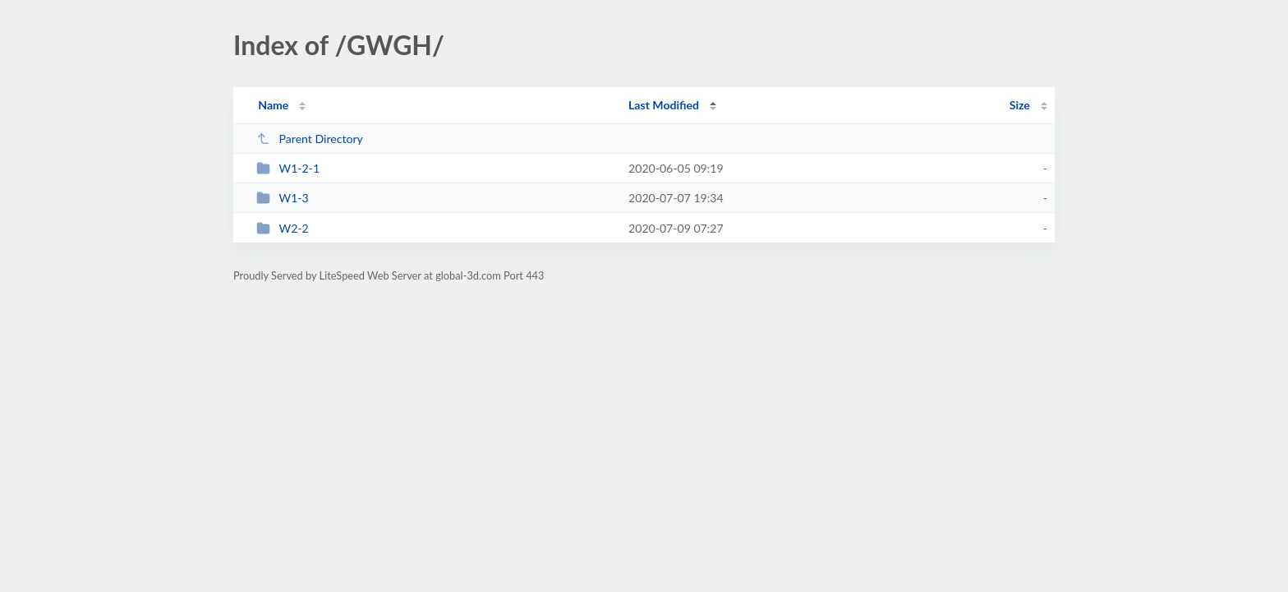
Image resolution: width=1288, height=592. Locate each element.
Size (1020, 105)
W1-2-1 (288, 168)
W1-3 (282, 198)
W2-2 (282, 228)
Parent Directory (309, 139)
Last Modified (663, 105)
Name (273, 105)
